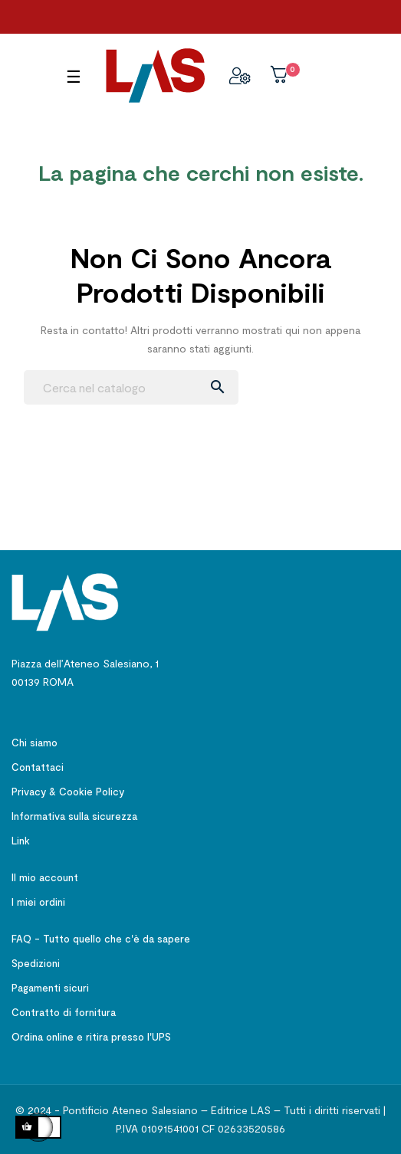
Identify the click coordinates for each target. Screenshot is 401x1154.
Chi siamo (35, 742)
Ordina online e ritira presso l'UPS (91, 1037)
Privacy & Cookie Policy (68, 791)
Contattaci (38, 767)
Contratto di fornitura (64, 1012)
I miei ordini (38, 902)
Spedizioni (36, 963)
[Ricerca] (131, 387)
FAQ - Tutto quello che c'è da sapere (101, 939)
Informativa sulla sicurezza (74, 816)
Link (21, 840)
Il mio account (45, 877)
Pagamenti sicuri (50, 988)
